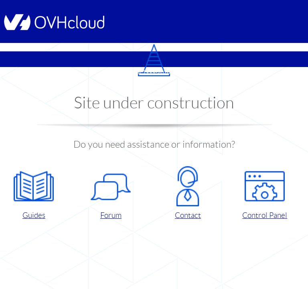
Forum (111, 193)
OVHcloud (184, 72)
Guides (34, 193)
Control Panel (264, 193)
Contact (188, 193)
